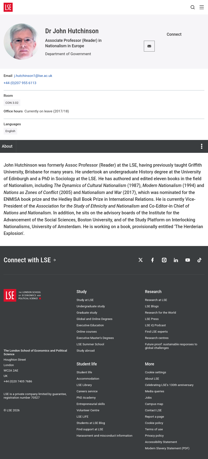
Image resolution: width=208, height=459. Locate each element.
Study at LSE (85, 300)
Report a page (154, 416)
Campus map (154, 404)
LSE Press (152, 319)
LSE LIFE (83, 416)
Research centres (156, 338)
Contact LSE (153, 410)
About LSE (152, 378)
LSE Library (84, 385)
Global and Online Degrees (94, 319)
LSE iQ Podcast (155, 325)
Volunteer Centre (88, 410)
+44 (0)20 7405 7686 (18, 381)
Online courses (87, 331)
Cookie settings (155, 372)
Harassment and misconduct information (104, 435)
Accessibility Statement (161, 442)
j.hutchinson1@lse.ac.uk (33, 76)
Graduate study (87, 312)
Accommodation (88, 378)
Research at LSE (156, 300)
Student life (84, 372)
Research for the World (160, 312)
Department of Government (68, 54)
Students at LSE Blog (91, 423)
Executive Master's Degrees (95, 338)
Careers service (87, 391)
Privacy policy (154, 435)
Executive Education (90, 325)
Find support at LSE (90, 429)
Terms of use (154, 429)
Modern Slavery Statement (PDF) (167, 448)
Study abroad (86, 350)
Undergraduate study (91, 306)
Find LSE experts (156, 331)
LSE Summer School (90, 344)
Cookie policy (154, 423)
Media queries (154, 391)
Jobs (148, 397)
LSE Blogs (152, 306)
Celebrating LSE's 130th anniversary (169, 385)
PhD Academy (86, 397)
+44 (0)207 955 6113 (20, 83)
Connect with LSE (30, 260)
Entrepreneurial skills (91, 404)
